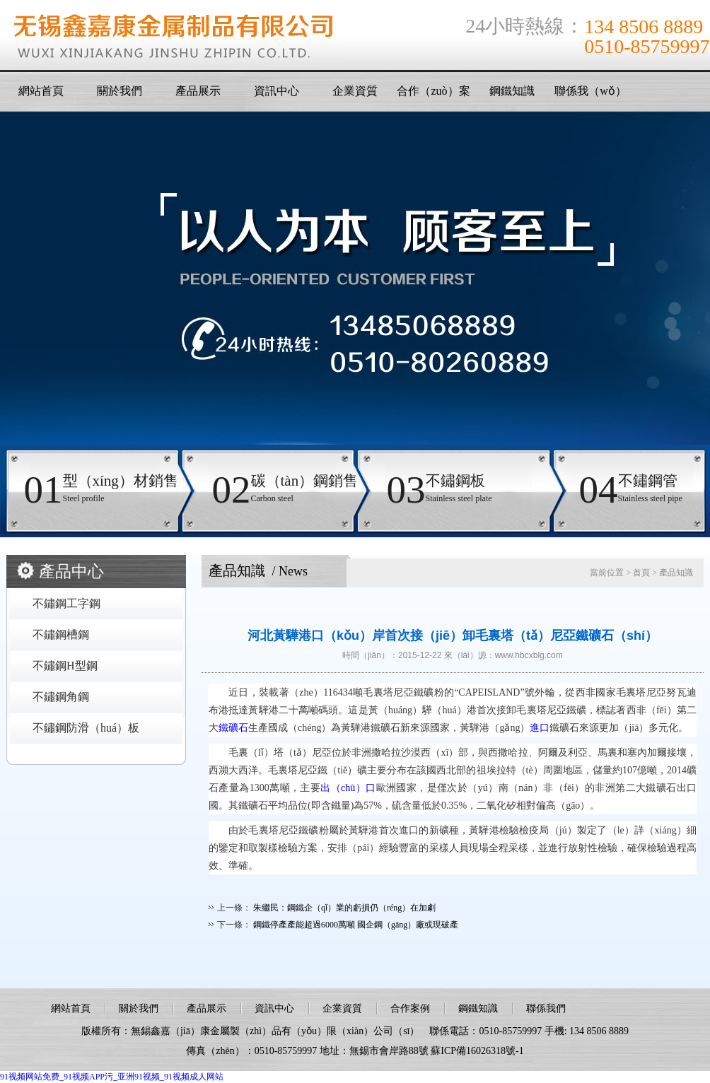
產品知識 (676, 573)
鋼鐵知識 (512, 91)
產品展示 (198, 91)
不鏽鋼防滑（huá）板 (86, 728)
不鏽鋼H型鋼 (65, 666)
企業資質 (342, 1008)
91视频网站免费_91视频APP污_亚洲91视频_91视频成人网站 (111, 1077)
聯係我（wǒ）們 (590, 95)
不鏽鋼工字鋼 (66, 603)
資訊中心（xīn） (276, 95)
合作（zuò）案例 (433, 95)
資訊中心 (274, 1008)
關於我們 (119, 91)
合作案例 (410, 1008)
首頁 (641, 573)
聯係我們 (546, 1008)
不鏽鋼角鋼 (61, 697)
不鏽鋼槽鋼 (61, 634)
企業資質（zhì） (355, 95)
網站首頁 (41, 91)
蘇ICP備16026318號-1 (477, 1051)
